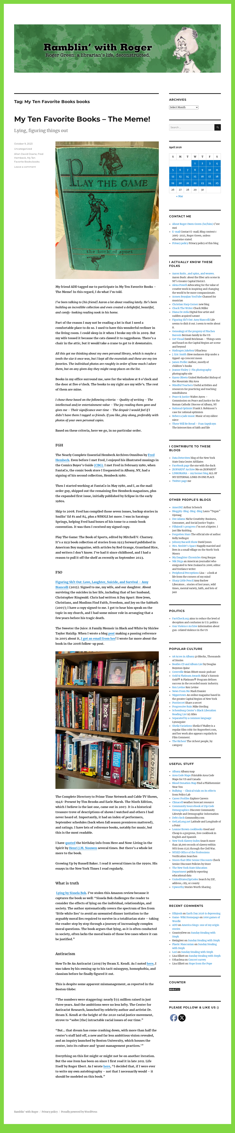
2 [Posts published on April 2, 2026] (202, 163)
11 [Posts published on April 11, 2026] (217, 169)
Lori (174, 952)
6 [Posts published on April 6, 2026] (180, 169)
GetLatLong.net (181, 821)
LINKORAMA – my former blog (190, 473)
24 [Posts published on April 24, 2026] (209, 183)
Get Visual (178, 339)
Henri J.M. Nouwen (83, 848)
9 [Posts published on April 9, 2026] (202, 169)
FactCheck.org (180, 618)
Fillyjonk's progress (184, 526)
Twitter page (179, 481)
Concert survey (197, 959)
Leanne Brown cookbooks (187, 829)
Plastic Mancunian (183, 944)
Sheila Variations (182, 725)
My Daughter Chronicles (186, 557)
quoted (70, 843)
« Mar (179, 196)
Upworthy (178, 887)
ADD (175, 925)
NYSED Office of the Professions (191, 852)
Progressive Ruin (182, 706)
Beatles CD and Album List (187, 664)
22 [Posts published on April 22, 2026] (195, 183)
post (111, 633)
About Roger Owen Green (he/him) (192, 224)
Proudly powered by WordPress (79, 1111)
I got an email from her (98, 638)
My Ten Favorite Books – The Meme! (82, 118)
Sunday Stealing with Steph (204, 940)
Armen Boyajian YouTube (187, 296)
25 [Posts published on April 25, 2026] (217, 183)
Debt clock (178, 817)
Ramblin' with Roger (26, 1111)
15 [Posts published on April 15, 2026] (195, 176)
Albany (176, 771)
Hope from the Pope (200, 963)
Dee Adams (178, 519)
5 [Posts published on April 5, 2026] (173, 169)
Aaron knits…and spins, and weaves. (193, 273)
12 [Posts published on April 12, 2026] (173, 176)
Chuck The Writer (182, 308)
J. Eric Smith (179, 354)
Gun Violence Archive (184, 626)
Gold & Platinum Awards (186, 675)
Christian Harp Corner (185, 304)
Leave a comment (25, 166)
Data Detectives (181, 457)
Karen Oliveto (180, 377)
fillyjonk (177, 913)
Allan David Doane (25, 153)
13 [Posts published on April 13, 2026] (180, 176)
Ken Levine (178, 687)
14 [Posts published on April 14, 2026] (187, 176)
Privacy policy (180, 243)
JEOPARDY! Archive (183, 469)
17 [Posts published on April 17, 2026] (209, 176)
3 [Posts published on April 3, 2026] (209, 163)
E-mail (176, 231)
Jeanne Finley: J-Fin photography (191, 369)
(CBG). (99, 465)
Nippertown (179, 695)
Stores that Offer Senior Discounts (192, 860)
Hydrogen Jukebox (183, 350)
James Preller (180, 362)
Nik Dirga (177, 561)
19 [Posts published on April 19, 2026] (172, 183)
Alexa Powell (179, 285)
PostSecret (178, 702)
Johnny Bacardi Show (184, 542)
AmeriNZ (177, 507)
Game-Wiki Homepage (185, 917)
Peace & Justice (181, 396)
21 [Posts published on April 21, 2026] (187, 183)
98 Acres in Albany (183, 656)
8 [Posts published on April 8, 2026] (195, 169)
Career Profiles (180, 798)
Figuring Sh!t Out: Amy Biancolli (191, 319)
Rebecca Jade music (183, 416)
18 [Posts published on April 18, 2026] (217, 176)
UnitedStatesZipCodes (185, 879)
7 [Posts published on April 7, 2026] (187, 169)
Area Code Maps (181, 775)
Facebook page (180, 465)
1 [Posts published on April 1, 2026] (195, 163)
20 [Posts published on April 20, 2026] (180, 183)
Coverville (178, 672)
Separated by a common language (191, 718)
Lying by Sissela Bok (71, 893)
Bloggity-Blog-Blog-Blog (187, 511)
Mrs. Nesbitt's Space (184, 546)
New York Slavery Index (186, 840)
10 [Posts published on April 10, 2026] (209, 169)
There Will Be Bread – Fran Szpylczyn (194, 423)
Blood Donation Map (184, 783)
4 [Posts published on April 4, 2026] (217, 163)
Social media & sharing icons (97, 1130)
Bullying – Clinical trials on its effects (194, 790)
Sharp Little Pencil (183, 580)
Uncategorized (23, 148)
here (150, 963)
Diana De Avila (180, 312)
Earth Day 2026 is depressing (203, 913)
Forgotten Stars (181, 534)
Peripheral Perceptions (185, 572)
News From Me (181, 691)
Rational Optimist (182, 408)
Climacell (177, 802)
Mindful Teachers (182, 385)
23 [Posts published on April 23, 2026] (202, 183)
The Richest (179, 741)
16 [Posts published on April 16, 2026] (202, 176)
